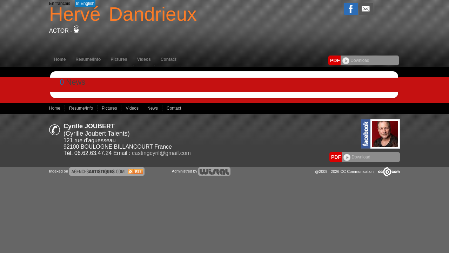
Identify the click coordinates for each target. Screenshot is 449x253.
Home (60, 59)
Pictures (118, 59)
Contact (168, 59)
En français (59, 3)
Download (355, 60)
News (153, 108)
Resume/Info (88, 59)
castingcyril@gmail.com (161, 153)
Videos (144, 59)
